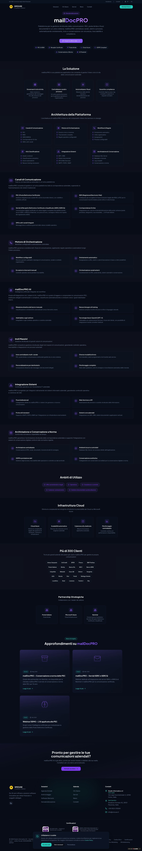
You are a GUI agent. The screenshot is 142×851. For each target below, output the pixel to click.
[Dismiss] (140, 849)
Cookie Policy (89, 840)
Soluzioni (56, 7)
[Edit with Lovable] (133, 849)
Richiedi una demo (71, 769)
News (81, 7)
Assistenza (108, 1)
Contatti (118, 1)
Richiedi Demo (126, 7)
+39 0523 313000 (114, 808)
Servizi (74, 7)
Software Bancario (47, 798)
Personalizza (71, 844)
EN (131, 1)
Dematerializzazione (48, 802)
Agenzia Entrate (46, 791)
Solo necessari (58, 844)
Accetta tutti (46, 844)
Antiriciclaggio (46, 795)
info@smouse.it (113, 812)
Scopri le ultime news (71, 41)
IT (127, 1)
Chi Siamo (65, 7)
